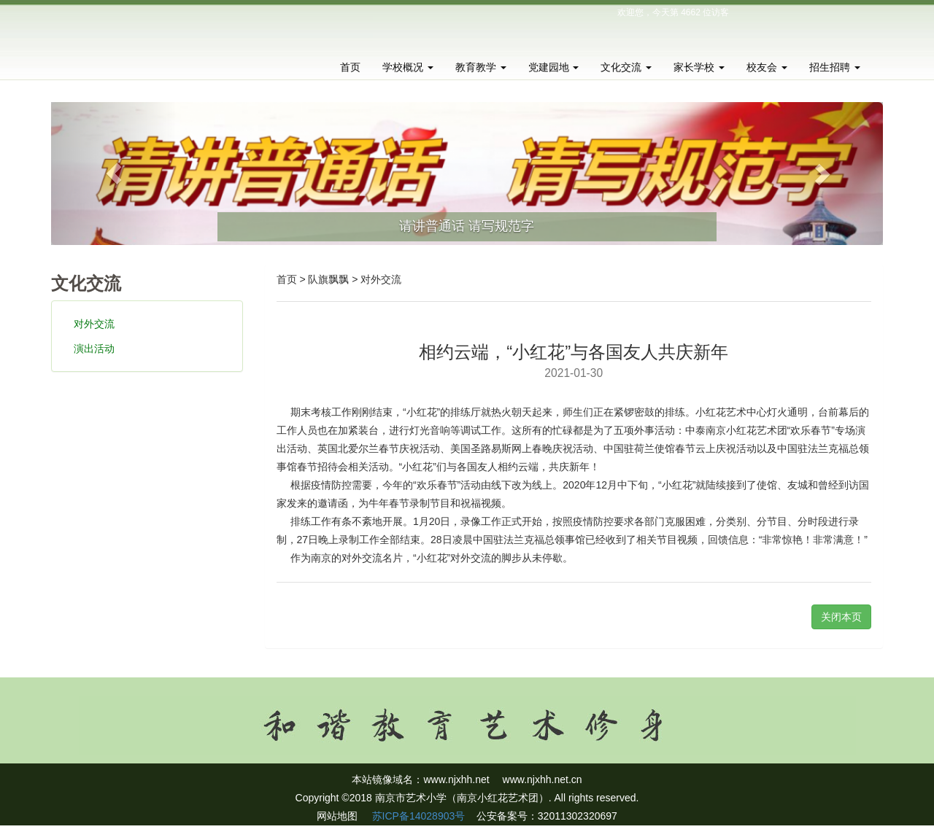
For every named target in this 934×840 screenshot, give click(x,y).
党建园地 (553, 67)
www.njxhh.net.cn (542, 779)
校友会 (766, 67)
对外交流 (94, 324)
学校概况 (407, 67)
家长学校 (699, 67)
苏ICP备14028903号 (417, 816)
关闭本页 (841, 617)
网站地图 (337, 816)
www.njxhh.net (456, 779)
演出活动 (94, 348)
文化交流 (626, 67)
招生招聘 (834, 67)
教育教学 (480, 67)
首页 (350, 67)
